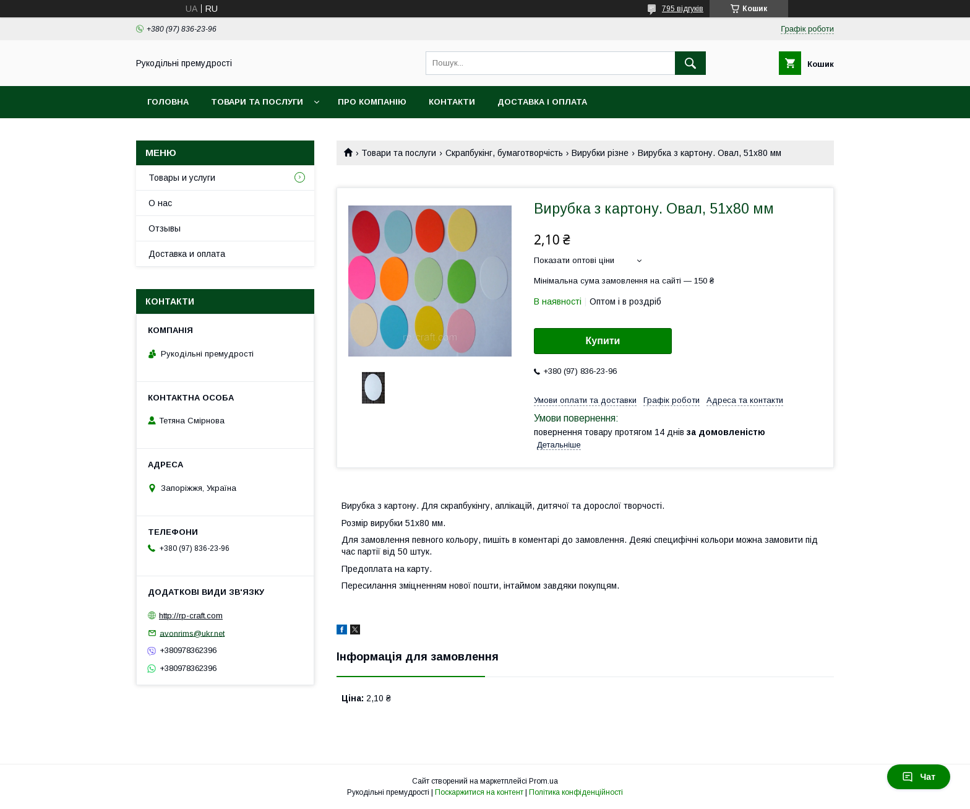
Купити (603, 340)
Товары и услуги (181, 178)
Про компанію (372, 101)
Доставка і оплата (542, 101)
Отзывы (164, 228)
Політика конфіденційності (576, 792)
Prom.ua (543, 781)
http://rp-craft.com (191, 615)
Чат (918, 776)
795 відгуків (682, 8)
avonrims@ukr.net (192, 633)
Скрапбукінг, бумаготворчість (504, 153)
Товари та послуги (257, 101)
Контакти (452, 101)
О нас (160, 203)
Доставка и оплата (186, 254)
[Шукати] (690, 63)
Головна (168, 101)
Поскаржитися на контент (479, 792)
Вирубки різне (600, 153)
